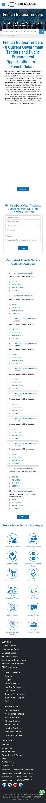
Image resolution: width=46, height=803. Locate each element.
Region (8, 680)
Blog (4, 759)
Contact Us (7, 748)
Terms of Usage (17, 799)
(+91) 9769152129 (23, 777)
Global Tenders (9, 646)
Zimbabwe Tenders (13, 732)
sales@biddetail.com (23, 769)
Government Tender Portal (14, 660)
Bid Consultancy (9, 667)
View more (23, 189)
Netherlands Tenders (14, 714)
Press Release (8, 751)
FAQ (7, 701)
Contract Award (9, 653)
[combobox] (23, 226)
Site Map (6, 744)
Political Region (12, 683)
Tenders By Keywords (15, 694)
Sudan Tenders (12, 724)
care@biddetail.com (23, 773)
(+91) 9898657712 (23, 780)
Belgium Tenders (12, 710)
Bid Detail (38, 797)
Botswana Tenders (13, 735)
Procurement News (11, 656)
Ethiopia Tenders (12, 721)
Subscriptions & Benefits (13, 663)
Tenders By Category (14, 697)
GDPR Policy (8, 762)
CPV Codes (10, 690)
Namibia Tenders (12, 728)
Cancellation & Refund (12, 755)
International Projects (11, 649)
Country (8, 676)
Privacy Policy (29, 799)
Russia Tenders (12, 717)
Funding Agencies (13, 687)
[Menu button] (4, 4)
